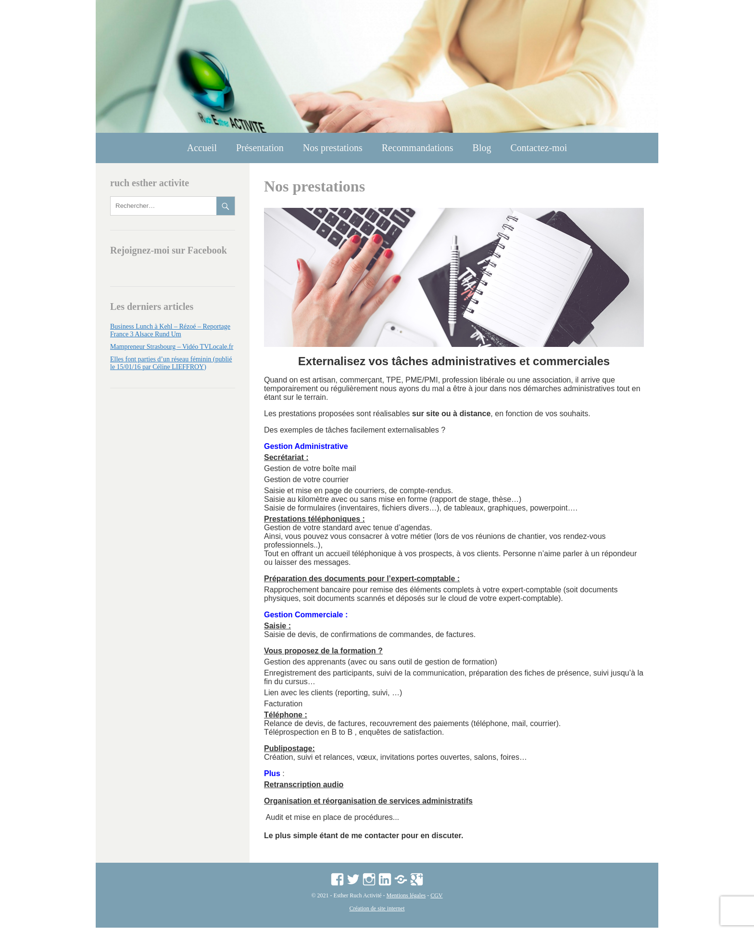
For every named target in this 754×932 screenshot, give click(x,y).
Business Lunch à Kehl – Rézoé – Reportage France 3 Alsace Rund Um (170, 330)
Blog (482, 147)
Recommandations (417, 147)
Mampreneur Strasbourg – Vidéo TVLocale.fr (171, 346)
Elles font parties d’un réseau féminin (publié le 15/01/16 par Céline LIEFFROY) (171, 363)
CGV (436, 899)
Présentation (260, 147)
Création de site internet (377, 912)
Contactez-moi (538, 147)
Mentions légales (406, 899)
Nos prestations (333, 147)
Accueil (202, 147)
